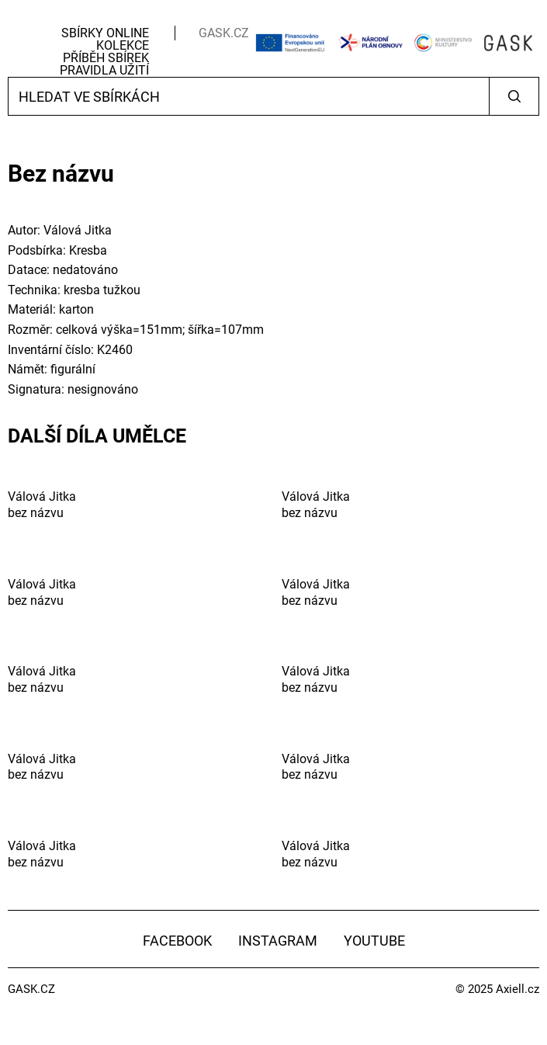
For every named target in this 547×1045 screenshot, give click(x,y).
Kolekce (122, 45)
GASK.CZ (224, 33)
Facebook (177, 940)
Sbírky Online (105, 33)
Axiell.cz (517, 989)
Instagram (277, 940)
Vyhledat (514, 96)
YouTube (374, 940)
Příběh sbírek (106, 57)
